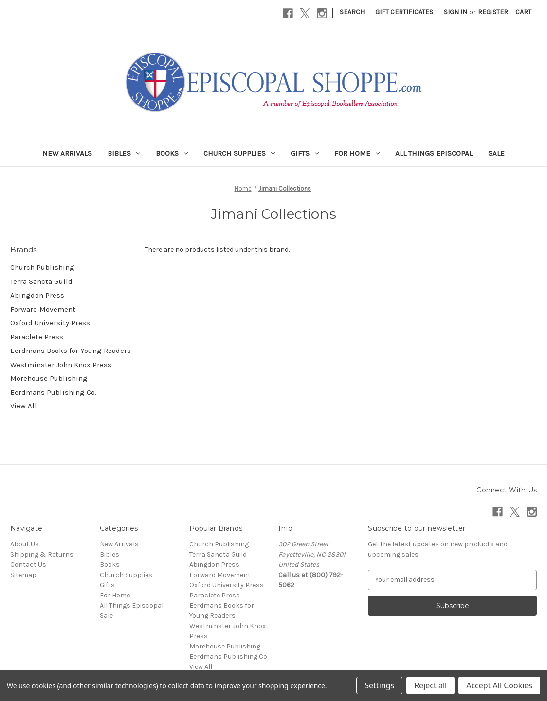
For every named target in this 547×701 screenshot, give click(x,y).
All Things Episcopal (434, 153)
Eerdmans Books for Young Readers (70, 350)
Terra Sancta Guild (41, 281)
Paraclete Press (36, 337)
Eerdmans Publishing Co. (53, 392)
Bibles (124, 153)
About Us (24, 544)
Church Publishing (42, 267)
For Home (357, 153)
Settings (379, 685)
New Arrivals (67, 153)
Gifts (305, 153)
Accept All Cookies (499, 685)
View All (23, 406)
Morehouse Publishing (49, 378)
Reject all (430, 685)
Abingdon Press (37, 295)
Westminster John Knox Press (60, 364)
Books (172, 153)
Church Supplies (239, 153)
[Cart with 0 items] (523, 12)
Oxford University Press (50, 322)
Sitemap (23, 575)
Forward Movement (42, 309)
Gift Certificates (404, 12)
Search (352, 12)
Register (493, 12)
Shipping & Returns (41, 554)
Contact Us (28, 565)
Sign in (455, 12)
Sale (496, 153)
